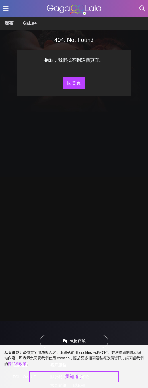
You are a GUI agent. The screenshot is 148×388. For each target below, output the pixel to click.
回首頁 (74, 82)
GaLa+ (30, 23)
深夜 (9, 23)
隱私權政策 (17, 364)
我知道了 (74, 376)
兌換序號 (74, 341)
